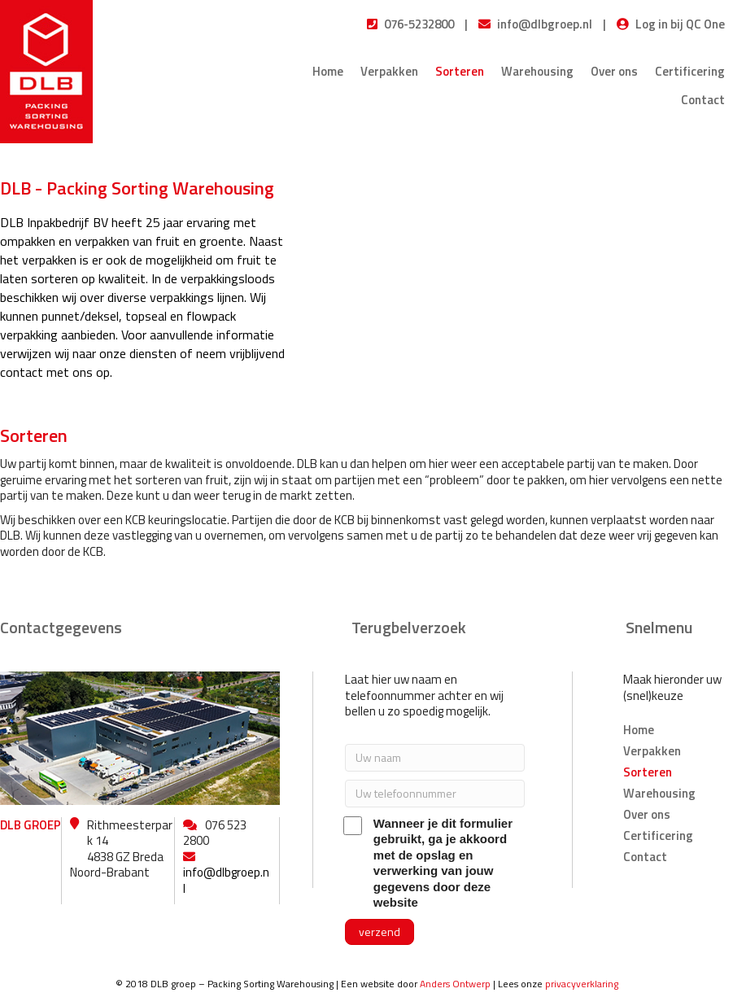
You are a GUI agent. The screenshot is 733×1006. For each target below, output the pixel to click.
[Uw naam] (435, 758)
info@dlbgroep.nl (544, 24)
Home (327, 71)
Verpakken (389, 71)
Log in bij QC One (680, 24)
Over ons (614, 71)
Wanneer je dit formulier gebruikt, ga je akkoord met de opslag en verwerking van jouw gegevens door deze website (429, 863)
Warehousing (537, 71)
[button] (379, 932)
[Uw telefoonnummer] (435, 793)
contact (21, 372)
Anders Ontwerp (455, 983)
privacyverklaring (581, 983)
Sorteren (459, 71)
